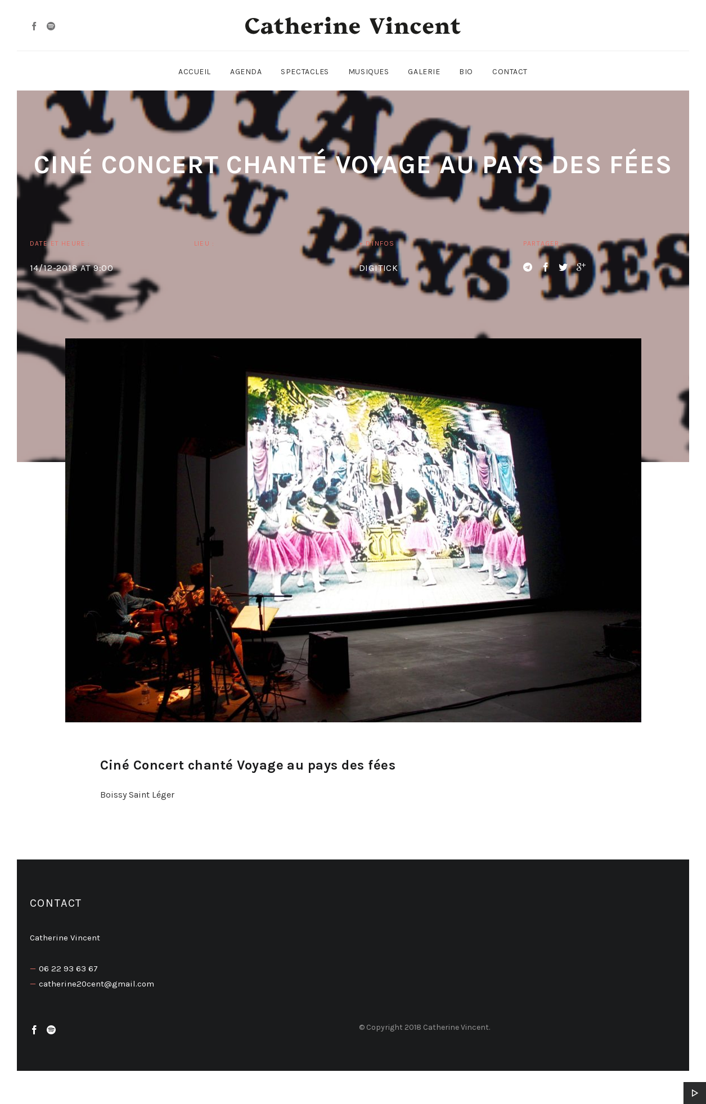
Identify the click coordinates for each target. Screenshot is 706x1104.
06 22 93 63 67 (68, 968)
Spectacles (305, 71)
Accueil (194, 71)
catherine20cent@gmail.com (96, 984)
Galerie (424, 71)
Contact (510, 71)
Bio (466, 71)
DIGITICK (378, 268)
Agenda (246, 71)
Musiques (368, 71)
